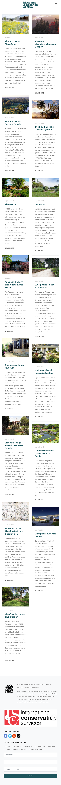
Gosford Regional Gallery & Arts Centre (44, 453)
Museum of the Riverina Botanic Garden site (14, 531)
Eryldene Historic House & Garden (44, 372)
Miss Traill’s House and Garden (15, 615)
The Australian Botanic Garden (13, 123)
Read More (10, 88)
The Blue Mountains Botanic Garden (45, 44)
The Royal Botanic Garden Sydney (45, 128)
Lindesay (40, 204)
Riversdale (10, 204)
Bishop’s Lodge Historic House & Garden (14, 445)
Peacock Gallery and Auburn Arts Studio (14, 284)
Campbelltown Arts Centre (45, 535)
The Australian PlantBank (13, 42)
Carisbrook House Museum (14, 366)
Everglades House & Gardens (45, 286)
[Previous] (7, 717)
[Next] (53, 717)
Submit (30, 776)
